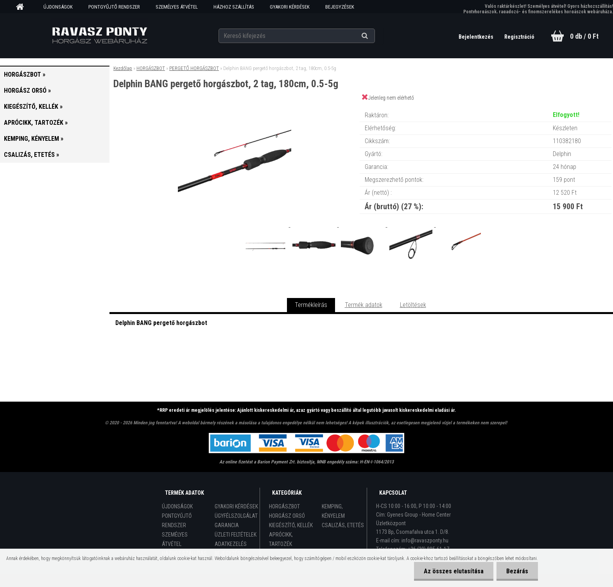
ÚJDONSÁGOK (58, 7)
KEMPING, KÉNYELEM (333, 511)
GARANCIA (227, 525)
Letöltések (413, 305)
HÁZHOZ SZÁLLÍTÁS (233, 7)
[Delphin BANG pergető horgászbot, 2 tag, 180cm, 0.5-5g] (234, 107)
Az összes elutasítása (454, 571)
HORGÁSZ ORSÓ (287, 516)
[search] (374, 36)
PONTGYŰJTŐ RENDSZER (114, 7)
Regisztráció (519, 37)
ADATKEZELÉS (231, 544)
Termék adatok (363, 305)
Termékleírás (311, 305)
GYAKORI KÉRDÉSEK (290, 7)
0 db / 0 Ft (584, 36)
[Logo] (100, 35)
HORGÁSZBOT (150, 68)
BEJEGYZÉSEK (339, 7)
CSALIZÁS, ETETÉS (343, 525)
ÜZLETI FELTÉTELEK (235, 534)
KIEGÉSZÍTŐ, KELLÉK (291, 525)
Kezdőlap (122, 68)
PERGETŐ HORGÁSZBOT (194, 68)
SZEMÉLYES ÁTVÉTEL (177, 7)
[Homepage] (23, 7)
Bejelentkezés (477, 37)
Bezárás (517, 571)
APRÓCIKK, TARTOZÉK (281, 539)
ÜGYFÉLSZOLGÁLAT (236, 516)
